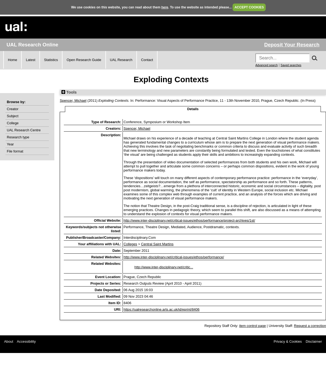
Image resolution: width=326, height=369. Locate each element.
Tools (69, 92)
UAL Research (121, 60)
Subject (12, 116)
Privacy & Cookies (288, 341)
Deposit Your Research (291, 44)
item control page (252, 326)
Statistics (51, 60)
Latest (30, 60)
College (12, 123)
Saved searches (291, 65)
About (8, 341)
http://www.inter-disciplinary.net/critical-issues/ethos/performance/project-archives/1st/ (189, 220)
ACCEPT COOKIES (249, 7)
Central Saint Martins (157, 244)
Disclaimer (314, 341)
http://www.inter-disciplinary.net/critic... (163, 267)
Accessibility (26, 341)
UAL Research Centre (24, 130)
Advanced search (266, 65)
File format (15, 151)
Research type (18, 137)
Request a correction (310, 326)
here (164, 7)
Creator (12, 109)
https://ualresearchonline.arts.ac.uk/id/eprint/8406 (162, 309)
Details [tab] (193, 109)
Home (12, 60)
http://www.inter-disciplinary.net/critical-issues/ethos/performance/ (174, 257)
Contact (147, 60)
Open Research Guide (84, 60)
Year (10, 144)
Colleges (130, 244)
